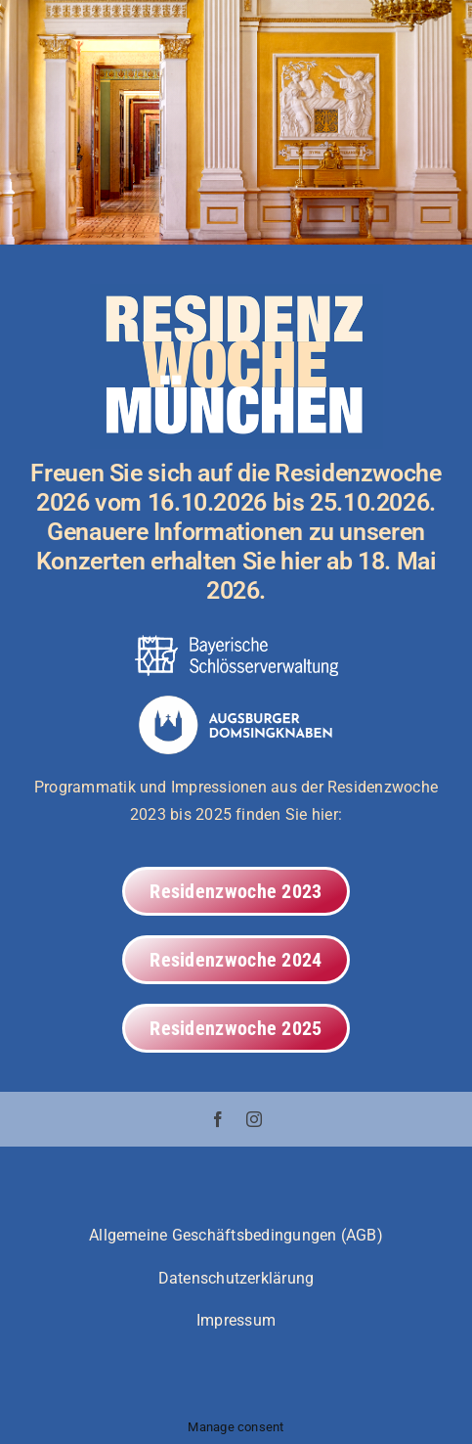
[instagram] (254, 1119)
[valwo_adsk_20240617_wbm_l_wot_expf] (236, 703)
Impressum (236, 1320)
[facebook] (218, 1119)
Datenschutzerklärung (236, 1278)
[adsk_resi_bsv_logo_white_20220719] (236, 642)
